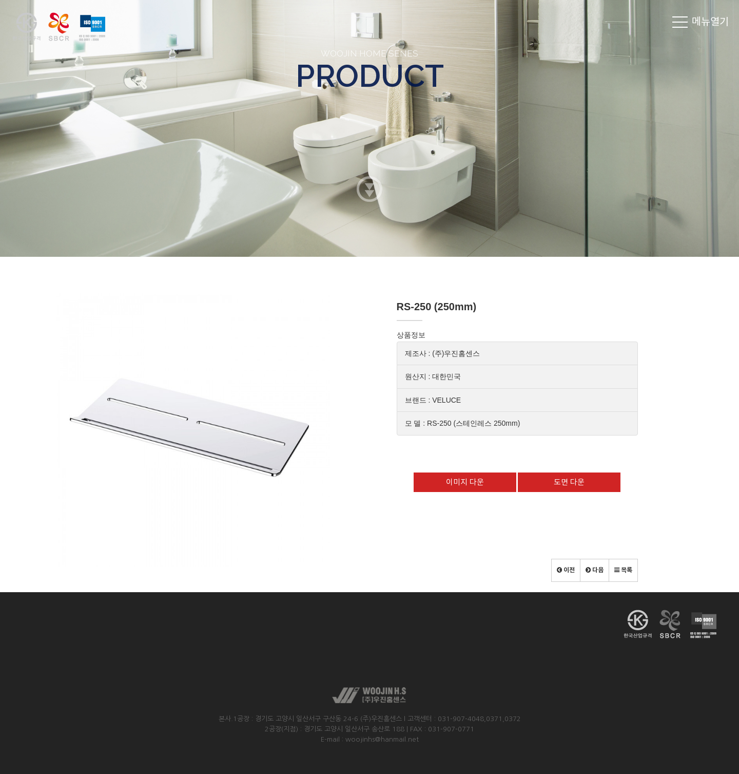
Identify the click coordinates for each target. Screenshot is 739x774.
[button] (565, 570)
